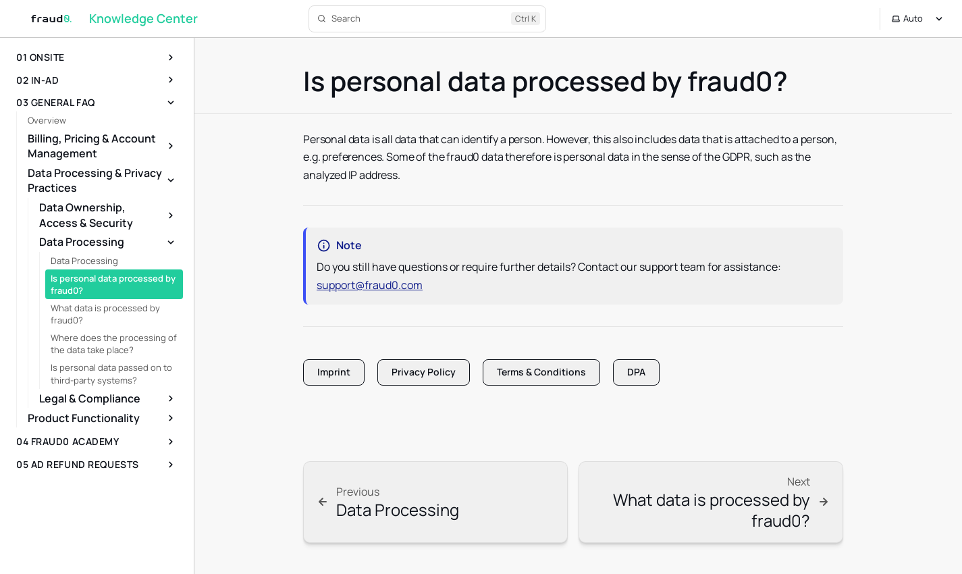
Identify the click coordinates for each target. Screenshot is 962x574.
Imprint (333, 371)
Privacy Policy (424, 371)
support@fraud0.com (370, 285)
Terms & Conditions (541, 371)
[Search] (427, 18)
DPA (636, 371)
